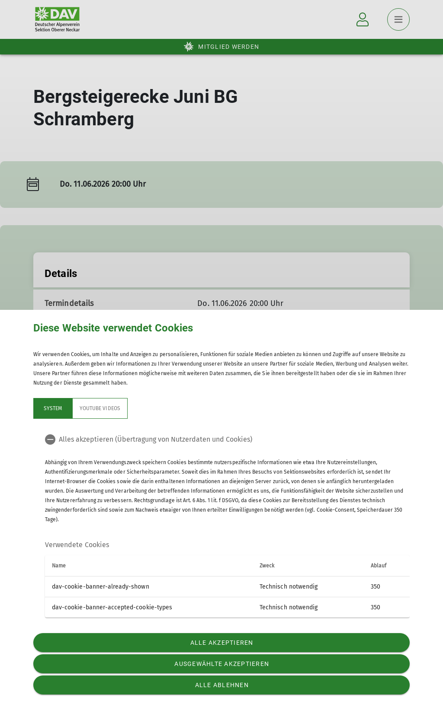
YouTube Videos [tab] (100, 408)
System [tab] (53, 408)
